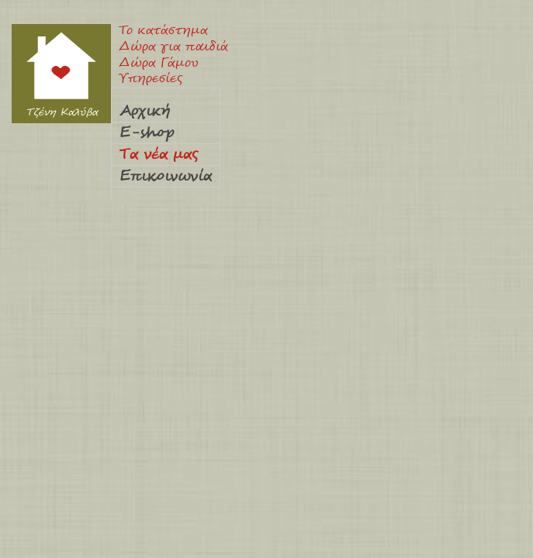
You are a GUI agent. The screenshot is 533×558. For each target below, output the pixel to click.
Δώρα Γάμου (159, 64)
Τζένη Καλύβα (61, 73)
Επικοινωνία (165, 177)
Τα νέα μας (158, 155)
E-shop (146, 133)
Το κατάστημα (163, 31)
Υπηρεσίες (150, 79)
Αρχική (144, 111)
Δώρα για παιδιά (173, 48)
